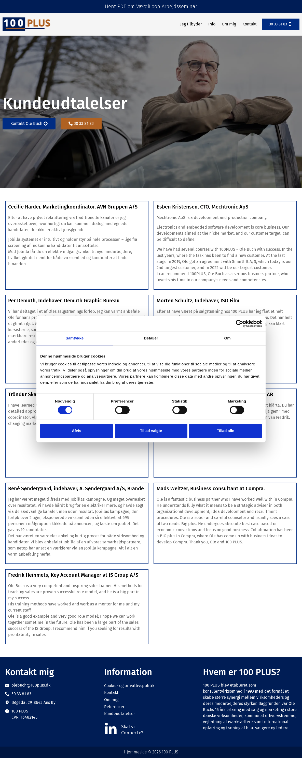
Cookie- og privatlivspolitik (129, 685)
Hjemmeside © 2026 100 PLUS (151, 752)
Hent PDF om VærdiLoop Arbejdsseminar (151, 6)
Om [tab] (227, 338)
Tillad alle (225, 431)
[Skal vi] (110, 729)
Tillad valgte (151, 431)
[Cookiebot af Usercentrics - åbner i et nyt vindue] (239, 323)
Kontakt (248, 24)
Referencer (114, 706)
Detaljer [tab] (151, 338)
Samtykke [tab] (75, 338)
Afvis (76, 431)
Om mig (228, 24)
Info (210, 24)
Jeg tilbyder (190, 24)
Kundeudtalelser (119, 713)
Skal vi (128, 727)
